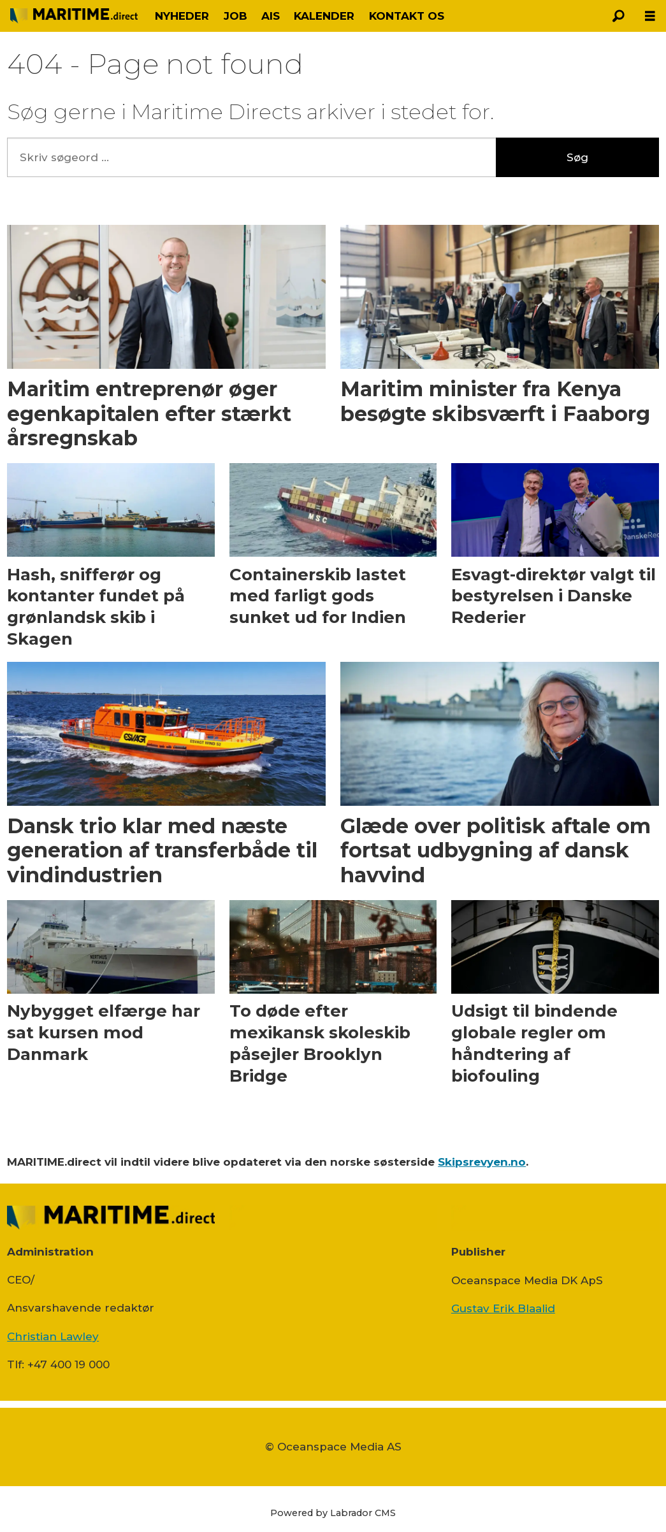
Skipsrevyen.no (482, 1162)
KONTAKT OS (406, 16)
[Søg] (618, 16)
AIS (270, 16)
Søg (577, 157)
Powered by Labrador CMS (333, 1513)
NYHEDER (182, 16)
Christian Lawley (53, 1336)
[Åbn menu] (650, 16)
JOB (235, 16)
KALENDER (324, 16)
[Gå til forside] (74, 15)
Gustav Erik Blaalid (503, 1308)
